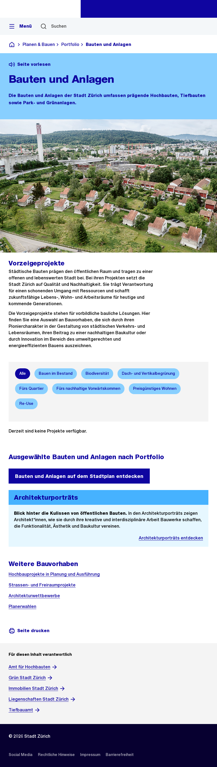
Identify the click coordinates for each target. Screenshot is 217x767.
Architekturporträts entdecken (171, 538)
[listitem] (21, 755)
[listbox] (108, 388)
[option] (22, 373)
